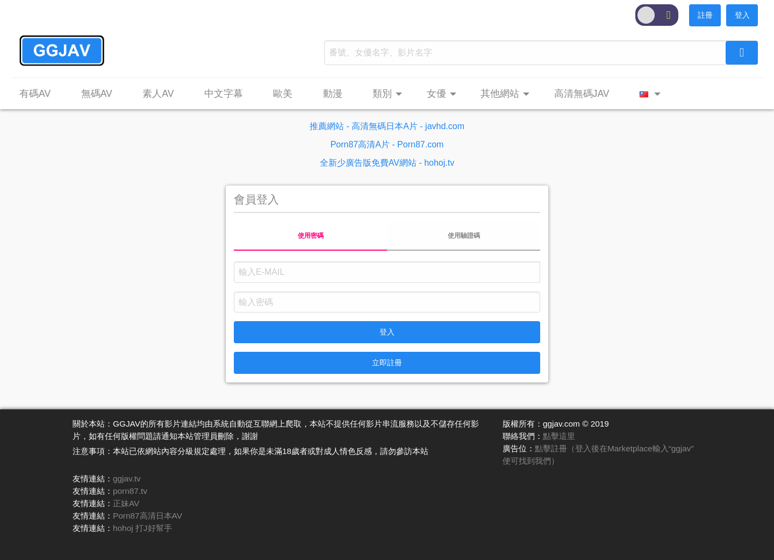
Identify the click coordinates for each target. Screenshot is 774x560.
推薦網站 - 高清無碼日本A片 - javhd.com (387, 126)
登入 (742, 15)
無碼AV (96, 93)
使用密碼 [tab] (311, 235)
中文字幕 (223, 93)
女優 (436, 93)
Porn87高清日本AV (147, 515)
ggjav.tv (127, 478)
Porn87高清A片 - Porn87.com (387, 144)
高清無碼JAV (582, 93)
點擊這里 (559, 436)
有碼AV (35, 93)
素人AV (158, 93)
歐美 (282, 93)
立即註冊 (387, 362)
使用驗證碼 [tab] (464, 235)
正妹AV (126, 503)
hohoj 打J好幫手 (142, 528)
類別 (382, 93)
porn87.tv (130, 490)
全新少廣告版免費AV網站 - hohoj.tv (387, 162)
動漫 (332, 93)
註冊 (705, 15)
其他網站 (500, 93)
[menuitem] (40, 94)
